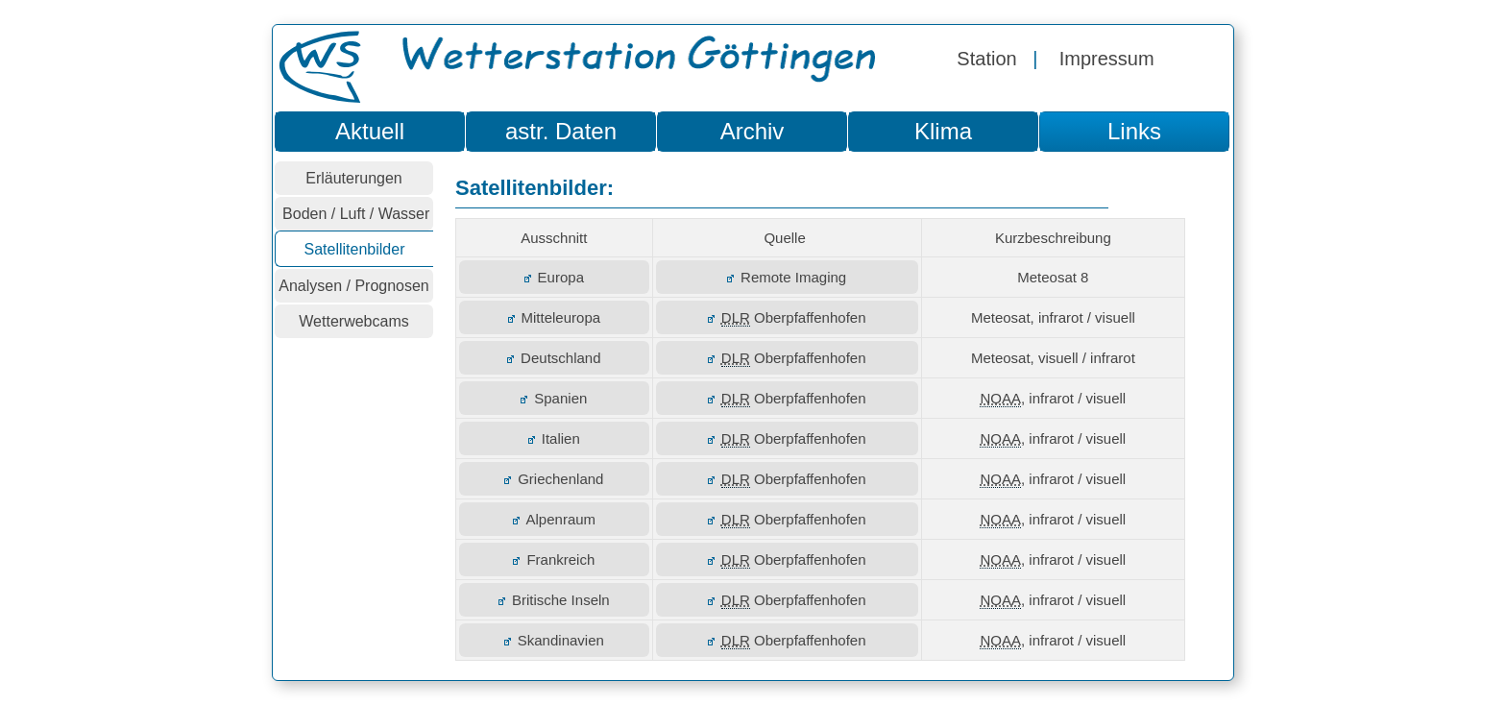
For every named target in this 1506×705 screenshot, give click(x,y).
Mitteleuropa (554, 317)
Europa (554, 277)
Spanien (554, 398)
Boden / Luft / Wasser (354, 214)
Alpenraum (554, 519)
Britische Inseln (554, 600)
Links (1134, 131)
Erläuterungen (353, 178)
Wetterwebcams (353, 321)
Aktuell (369, 131)
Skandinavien (554, 640)
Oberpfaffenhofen (787, 318)
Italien (554, 438)
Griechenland (553, 479)
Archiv (752, 131)
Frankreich (554, 559)
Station (986, 58)
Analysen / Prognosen (354, 286)
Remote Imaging (786, 277)
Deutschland (553, 358)
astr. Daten (561, 131)
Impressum (1106, 58)
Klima (943, 131)
